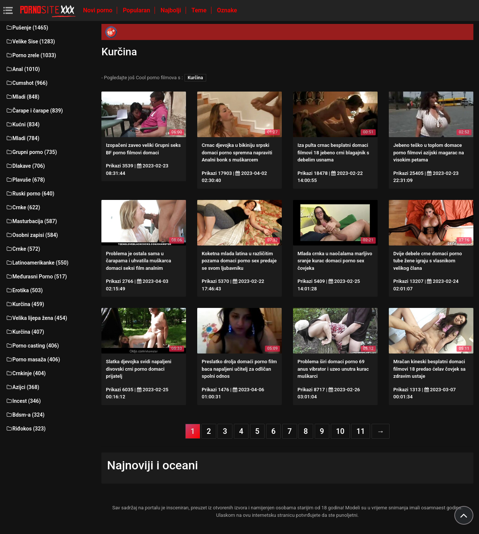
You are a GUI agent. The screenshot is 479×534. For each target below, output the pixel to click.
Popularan (137, 10)
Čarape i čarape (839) (34, 111)
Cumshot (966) (27, 83)
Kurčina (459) (25, 304)
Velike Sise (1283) (30, 41)
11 (360, 431)
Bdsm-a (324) (25, 415)
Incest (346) (23, 401)
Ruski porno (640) (30, 194)
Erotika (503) (24, 290)
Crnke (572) (23, 249)
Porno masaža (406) (33, 359)
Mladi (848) (22, 97)
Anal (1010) (23, 69)
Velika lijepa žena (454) (36, 318)
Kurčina (195, 77)
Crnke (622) (23, 207)
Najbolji (171, 10)
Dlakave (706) (25, 166)
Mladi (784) (22, 138)
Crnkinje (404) (26, 373)
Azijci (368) (22, 387)
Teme (200, 10)
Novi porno (98, 10)
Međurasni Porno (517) (36, 277)
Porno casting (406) (32, 346)
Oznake (227, 10)
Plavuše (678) (25, 180)
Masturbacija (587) (31, 221)
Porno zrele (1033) (31, 55)
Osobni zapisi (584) (32, 235)
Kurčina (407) (25, 332)
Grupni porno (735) (31, 152)
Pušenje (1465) (27, 28)
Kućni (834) (23, 124)
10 (340, 431)
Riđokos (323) (26, 429)
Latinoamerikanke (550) (37, 263)
